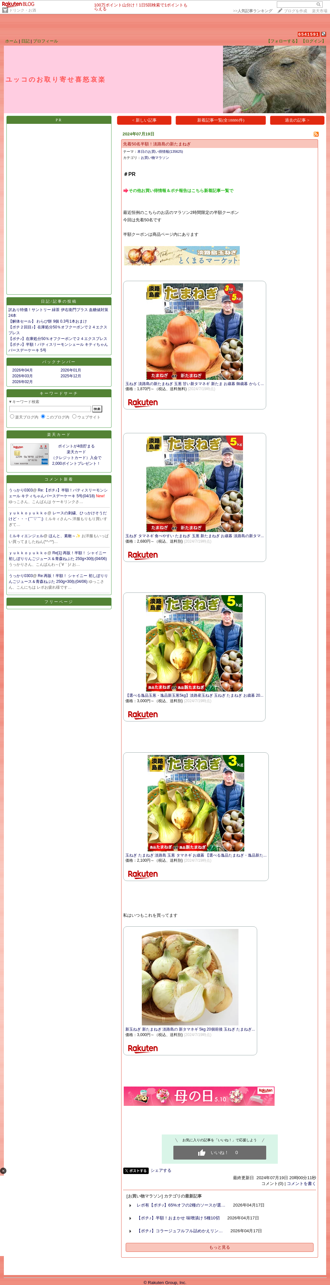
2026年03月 (22, 376)
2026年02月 (22, 382)
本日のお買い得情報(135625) (160, 151)
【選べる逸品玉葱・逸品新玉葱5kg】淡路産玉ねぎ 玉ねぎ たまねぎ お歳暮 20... (194, 695)
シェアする (160, 1170)
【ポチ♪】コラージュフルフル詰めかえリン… (180, 1230)
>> (252, 11)
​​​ (178, 190)
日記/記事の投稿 (59, 301)
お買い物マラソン (155, 158)
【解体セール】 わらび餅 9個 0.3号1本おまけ (47, 321)
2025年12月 (71, 376)
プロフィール (45, 41)
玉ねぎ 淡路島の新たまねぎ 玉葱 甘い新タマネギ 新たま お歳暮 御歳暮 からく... (194, 383)
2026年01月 (71, 370)
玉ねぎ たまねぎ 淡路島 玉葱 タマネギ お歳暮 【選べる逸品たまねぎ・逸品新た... (196, 855)
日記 (25, 41)
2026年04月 (22, 370)
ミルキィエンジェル (26, 536)
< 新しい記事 (144, 120)
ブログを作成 (295, 11)
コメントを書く (301, 1183)
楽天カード (59, 434)
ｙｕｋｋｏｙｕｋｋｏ (28, 513)
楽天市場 (319, 11)
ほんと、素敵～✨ (65, 536)
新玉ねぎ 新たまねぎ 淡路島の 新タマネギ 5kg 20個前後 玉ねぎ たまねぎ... (190, 1029)
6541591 (308, 34)
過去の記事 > (297, 120)
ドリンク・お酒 (22, 10)
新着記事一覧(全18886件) (220, 120)
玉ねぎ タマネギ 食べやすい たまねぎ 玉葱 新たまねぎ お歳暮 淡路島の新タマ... (194, 536)
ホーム (11, 41)
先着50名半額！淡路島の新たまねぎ (157, 144)
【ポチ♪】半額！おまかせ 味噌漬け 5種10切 (178, 1218)
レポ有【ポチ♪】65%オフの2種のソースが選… (181, 1205)
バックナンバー (59, 362)
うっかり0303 (21, 490)
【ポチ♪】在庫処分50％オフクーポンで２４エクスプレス (57, 338)
